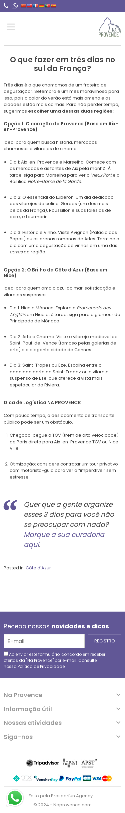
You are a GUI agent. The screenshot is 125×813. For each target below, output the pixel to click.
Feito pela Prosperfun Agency (61, 796)
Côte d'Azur (38, 568)
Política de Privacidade (41, 666)
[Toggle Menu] (12, 27)
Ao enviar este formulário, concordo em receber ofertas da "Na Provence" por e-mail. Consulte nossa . (54, 660)
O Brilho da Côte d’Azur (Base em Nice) (55, 272)
